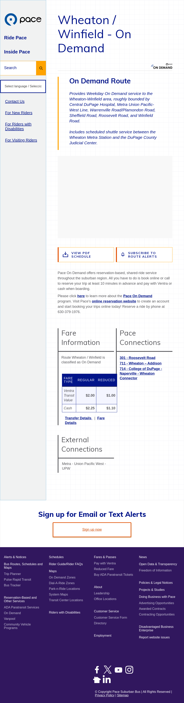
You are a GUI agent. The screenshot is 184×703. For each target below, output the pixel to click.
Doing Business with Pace (157, 596)
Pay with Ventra (105, 563)
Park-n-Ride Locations (64, 588)
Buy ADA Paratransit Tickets (113, 574)
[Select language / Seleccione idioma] (23, 86)
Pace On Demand (137, 296)
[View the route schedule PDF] (86, 254)
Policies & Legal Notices (156, 582)
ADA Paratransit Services (21, 607)
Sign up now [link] (92, 530)
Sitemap (123, 695)
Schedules (56, 557)
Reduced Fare (104, 569)
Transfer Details (78, 418)
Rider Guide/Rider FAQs (66, 564)
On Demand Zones (62, 577)
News (143, 557)
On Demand (12, 613)
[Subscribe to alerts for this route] (144, 254)
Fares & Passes (105, 557)
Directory (100, 623)
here (81, 296)
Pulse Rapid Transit (17, 579)
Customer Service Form (110, 617)
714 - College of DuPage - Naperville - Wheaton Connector (141, 373)
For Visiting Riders (21, 140)
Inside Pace (17, 51)
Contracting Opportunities (157, 614)
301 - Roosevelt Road (137, 358)
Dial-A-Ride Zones (62, 583)
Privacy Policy (105, 695)
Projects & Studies (152, 589)
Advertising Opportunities (156, 603)
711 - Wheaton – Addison (140, 363)
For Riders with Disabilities (18, 126)
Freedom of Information (155, 570)
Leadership (101, 593)
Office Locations (105, 599)
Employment (102, 635)
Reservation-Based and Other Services (20, 599)
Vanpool (9, 618)
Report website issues (154, 637)
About (98, 587)
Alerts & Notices (15, 557)
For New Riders (18, 113)
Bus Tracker (12, 585)
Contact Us (15, 101)
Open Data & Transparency (158, 564)
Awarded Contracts (152, 608)
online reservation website (114, 301)
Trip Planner (12, 574)
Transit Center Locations (66, 600)
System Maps (58, 594)
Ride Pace (15, 37)
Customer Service (106, 611)
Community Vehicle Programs (17, 626)
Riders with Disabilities (64, 612)
